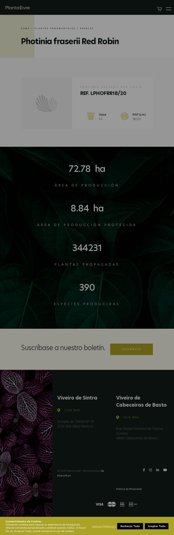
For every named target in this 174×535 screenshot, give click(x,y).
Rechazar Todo (130, 526)
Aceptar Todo (156, 526)
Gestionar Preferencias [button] (104, 526)
